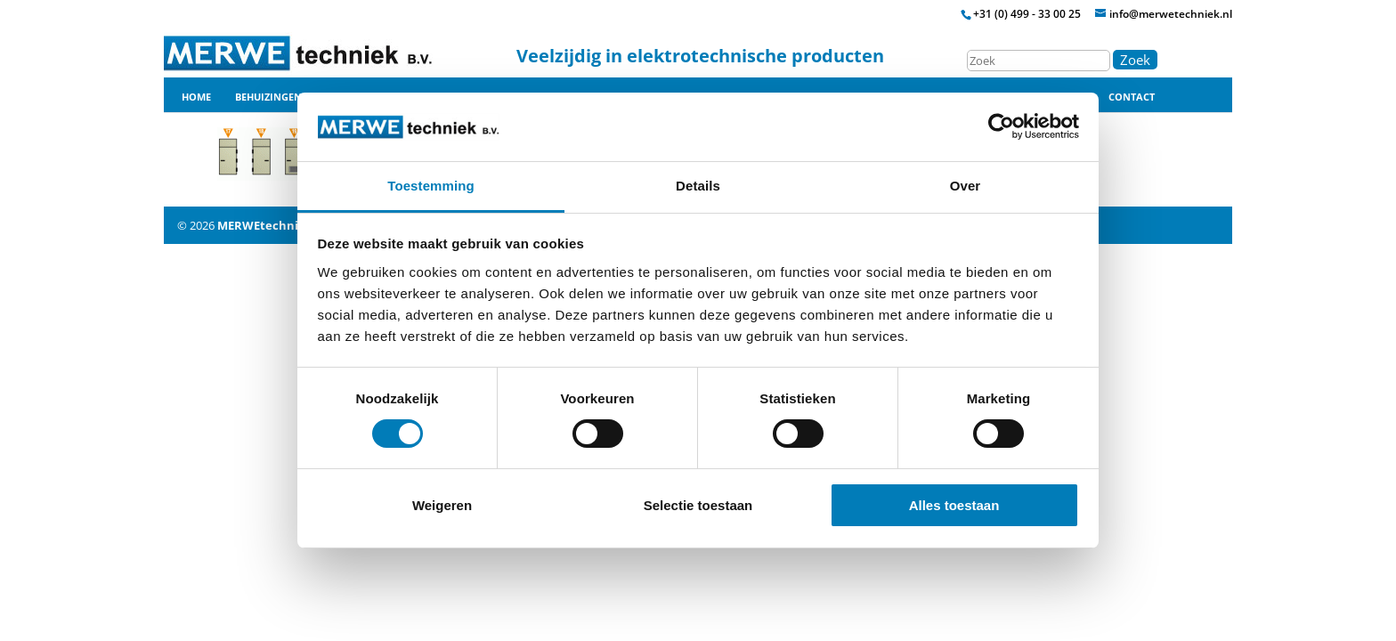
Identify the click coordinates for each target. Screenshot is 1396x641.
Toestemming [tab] (431, 185)
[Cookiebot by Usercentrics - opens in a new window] (1001, 126)
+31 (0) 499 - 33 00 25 (1027, 13)
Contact (1131, 97)
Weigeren (442, 505)
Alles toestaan (954, 505)
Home (196, 97)
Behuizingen (268, 97)
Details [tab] (698, 185)
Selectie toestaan (698, 505)
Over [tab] (965, 185)
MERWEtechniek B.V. (277, 225)
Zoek (1135, 60)
